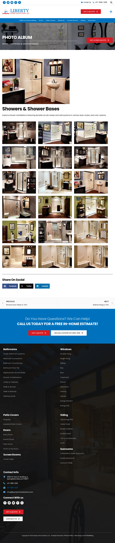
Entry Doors (8, 434)
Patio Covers (50, 20)
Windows (61, 20)
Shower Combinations (12, 377)
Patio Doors (8, 444)
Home (5, 43)
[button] (111, 2)
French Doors (8, 439)
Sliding (62, 363)
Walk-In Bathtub (10, 391)
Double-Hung (65, 354)
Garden (63, 396)
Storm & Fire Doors (10, 449)
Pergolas (6, 419)
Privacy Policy (69, 535)
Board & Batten (66, 429)
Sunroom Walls (66, 463)
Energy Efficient (66, 401)
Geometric (64, 387)
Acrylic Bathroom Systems (14, 354)
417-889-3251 (12, 488)
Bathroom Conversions (12, 358)
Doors (41, 20)
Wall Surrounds (9, 396)
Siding (83, 20)
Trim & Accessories (68, 438)
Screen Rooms (72, 20)
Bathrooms (10, 349)
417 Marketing (88, 535)
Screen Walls (8, 459)
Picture (63, 382)
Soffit (62, 443)
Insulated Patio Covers (12, 424)
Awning (63, 391)
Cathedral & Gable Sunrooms (72, 453)
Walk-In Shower (9, 387)
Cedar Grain (65, 424)
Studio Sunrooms (67, 458)
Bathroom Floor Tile (11, 368)
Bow (62, 373)
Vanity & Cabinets (10, 382)
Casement (64, 377)
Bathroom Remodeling (28, 20)
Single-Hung (65, 358)
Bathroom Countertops (13, 363)
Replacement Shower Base (14, 373)
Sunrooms (91, 20)
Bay (61, 368)
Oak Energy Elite (66, 419)
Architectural (65, 433)
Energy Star (64, 406)
